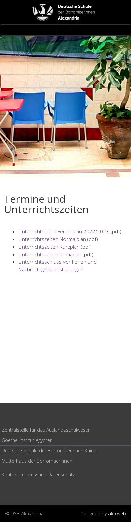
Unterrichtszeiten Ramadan (49, 254)
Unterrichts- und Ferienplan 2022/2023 (63, 231)
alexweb (117, 513)
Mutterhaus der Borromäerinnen (37, 461)
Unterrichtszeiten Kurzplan (49, 246)
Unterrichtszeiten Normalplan (52, 239)
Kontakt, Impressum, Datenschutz (38, 474)
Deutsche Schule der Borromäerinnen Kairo (49, 450)
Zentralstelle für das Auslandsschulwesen (46, 429)
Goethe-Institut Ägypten (27, 440)
